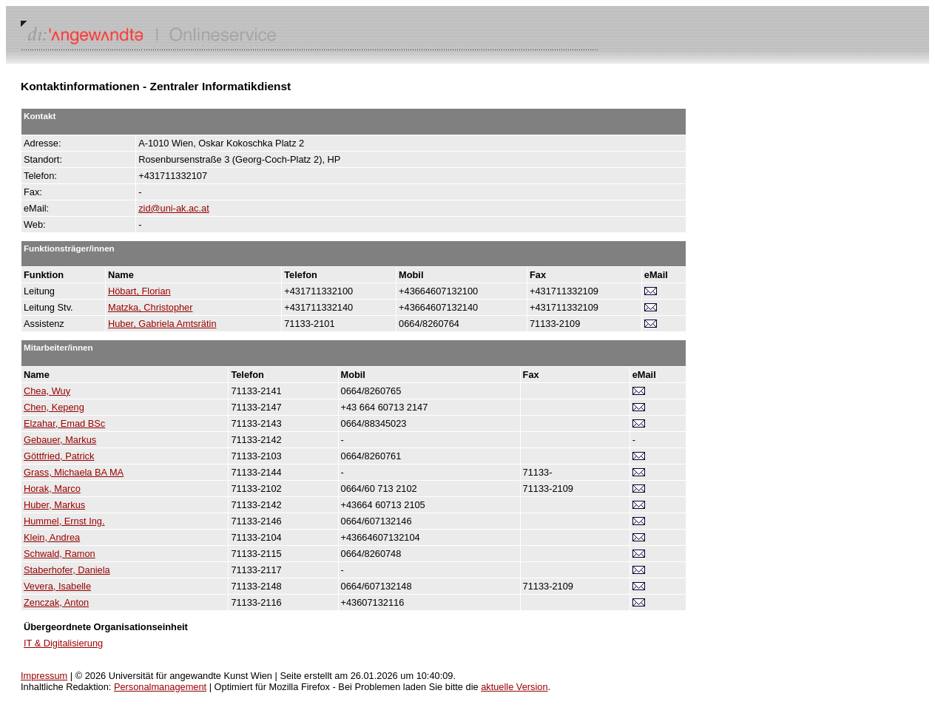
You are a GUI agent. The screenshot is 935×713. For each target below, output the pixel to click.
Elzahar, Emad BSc (64, 423)
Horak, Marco (52, 488)
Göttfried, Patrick (59, 456)
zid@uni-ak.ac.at (173, 208)
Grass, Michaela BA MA (74, 472)
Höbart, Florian (139, 291)
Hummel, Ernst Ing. (64, 521)
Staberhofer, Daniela (67, 569)
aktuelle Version (514, 686)
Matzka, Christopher (150, 307)
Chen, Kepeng (54, 407)
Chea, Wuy (47, 390)
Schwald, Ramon (59, 553)
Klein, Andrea (52, 537)
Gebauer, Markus (60, 439)
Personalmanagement (160, 686)
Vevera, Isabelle (57, 586)
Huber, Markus (54, 504)
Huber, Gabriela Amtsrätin (162, 323)
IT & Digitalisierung (63, 643)
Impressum (44, 675)
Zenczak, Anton (56, 602)
